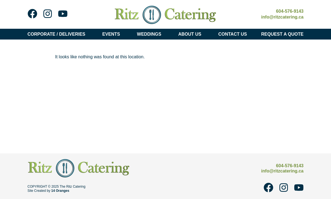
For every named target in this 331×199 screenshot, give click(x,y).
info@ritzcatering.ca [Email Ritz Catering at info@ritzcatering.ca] (282, 17)
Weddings (150, 34)
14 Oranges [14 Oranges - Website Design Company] (60, 191)
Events (112, 34)
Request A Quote (282, 34)
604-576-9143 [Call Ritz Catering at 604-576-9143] (290, 11)
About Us (191, 34)
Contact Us (232, 34)
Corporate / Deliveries (58, 34)
